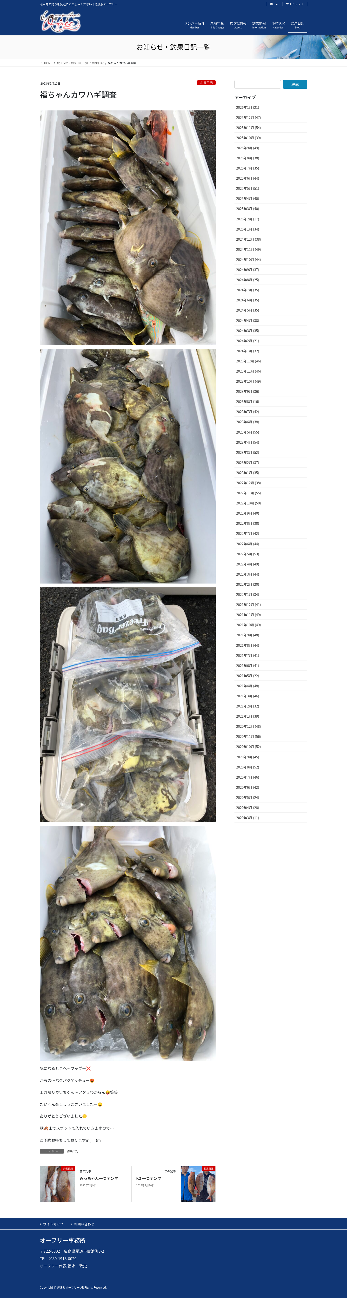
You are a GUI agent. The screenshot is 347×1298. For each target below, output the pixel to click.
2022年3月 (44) (247, 574)
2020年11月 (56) (248, 736)
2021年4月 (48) (247, 685)
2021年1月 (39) (247, 716)
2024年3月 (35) (247, 330)
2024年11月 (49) (248, 249)
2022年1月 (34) (247, 594)
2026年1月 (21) (247, 107)
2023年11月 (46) (248, 371)
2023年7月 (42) (247, 411)
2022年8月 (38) (247, 523)
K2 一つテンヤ (148, 1178)
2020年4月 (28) (247, 807)
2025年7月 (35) (247, 168)
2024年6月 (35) (247, 300)
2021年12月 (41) (248, 604)
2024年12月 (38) (248, 239)
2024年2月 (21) (247, 340)
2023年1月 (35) (247, 472)
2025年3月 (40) (247, 208)
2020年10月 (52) (248, 746)
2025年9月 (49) (247, 147)
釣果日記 (206, 82)
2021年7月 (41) (247, 655)
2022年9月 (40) (247, 513)
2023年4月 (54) (247, 442)
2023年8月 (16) (247, 401)
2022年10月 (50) (248, 503)
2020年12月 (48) (248, 726)
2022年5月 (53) (247, 553)
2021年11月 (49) (248, 614)
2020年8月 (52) (247, 767)
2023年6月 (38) (247, 421)
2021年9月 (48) (247, 634)
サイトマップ (294, 4)
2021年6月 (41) (247, 665)
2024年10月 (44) (248, 259)
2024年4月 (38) (247, 320)
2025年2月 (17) (247, 219)
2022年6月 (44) (247, 543)
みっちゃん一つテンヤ (99, 1178)
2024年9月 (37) (247, 269)
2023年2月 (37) (247, 462)
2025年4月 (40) (247, 198)
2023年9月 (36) (247, 391)
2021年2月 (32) (247, 706)
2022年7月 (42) (247, 533)
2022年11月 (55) (248, 492)
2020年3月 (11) (247, 817)
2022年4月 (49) (247, 564)
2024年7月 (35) (247, 289)
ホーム (274, 4)
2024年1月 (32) (247, 350)
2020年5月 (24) (247, 797)
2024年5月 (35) (247, 310)
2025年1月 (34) (247, 229)
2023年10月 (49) (248, 381)
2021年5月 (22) (247, 675)
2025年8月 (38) (247, 158)
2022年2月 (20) (247, 584)
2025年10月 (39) (248, 137)
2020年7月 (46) (247, 777)
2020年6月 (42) (247, 787)
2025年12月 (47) (248, 117)
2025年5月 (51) (247, 188)
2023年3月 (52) (247, 452)
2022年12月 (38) (248, 482)
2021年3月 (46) (247, 695)
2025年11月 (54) (248, 127)
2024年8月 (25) (247, 279)
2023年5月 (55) (247, 432)
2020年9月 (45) (247, 756)
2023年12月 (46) (248, 361)
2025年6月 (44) (247, 178)
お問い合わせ (84, 1224)
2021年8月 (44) (247, 645)
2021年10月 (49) (248, 624)
